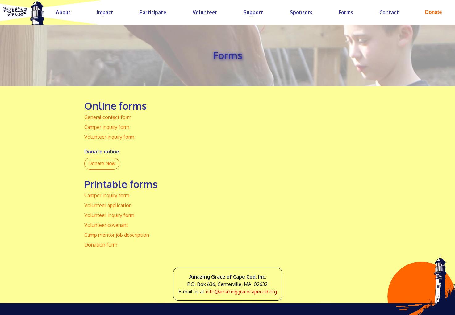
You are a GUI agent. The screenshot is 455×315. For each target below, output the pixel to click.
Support (253, 12)
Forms (346, 12)
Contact (389, 12)
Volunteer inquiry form (109, 137)
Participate (153, 12)
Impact (105, 12)
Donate (433, 12)
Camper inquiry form (106, 127)
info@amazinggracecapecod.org (241, 291)
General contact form (107, 117)
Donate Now (101, 163)
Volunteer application (108, 205)
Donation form (100, 245)
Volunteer (205, 12)
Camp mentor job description (116, 235)
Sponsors (301, 12)
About (63, 12)
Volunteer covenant (106, 225)
